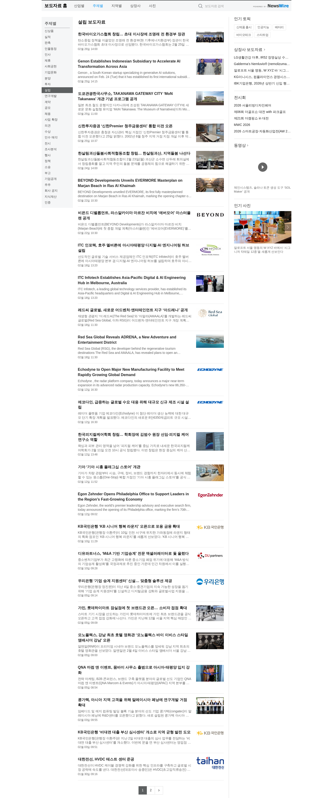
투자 (48, 84)
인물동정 (51, 48)
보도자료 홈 (55, 5)
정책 (48, 161)
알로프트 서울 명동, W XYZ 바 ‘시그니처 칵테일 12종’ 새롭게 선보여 (283, 70)
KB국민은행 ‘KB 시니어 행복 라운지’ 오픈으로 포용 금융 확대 (129, 526)
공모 (48, 107)
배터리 (279, 27)
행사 (48, 155)
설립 (48, 90)
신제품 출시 (244, 27)
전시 (48, 143)
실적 (48, 37)
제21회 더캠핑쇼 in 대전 (251, 118)
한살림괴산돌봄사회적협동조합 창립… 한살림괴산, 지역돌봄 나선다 (134, 153)
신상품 (49, 31)
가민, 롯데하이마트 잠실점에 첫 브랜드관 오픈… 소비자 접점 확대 (132, 608)
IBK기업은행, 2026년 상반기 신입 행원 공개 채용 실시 (273, 83)
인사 (48, 54)
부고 (48, 173)
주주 (48, 185)
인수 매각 (51, 137)
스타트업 (262, 35)
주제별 (98, 6)
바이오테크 (243, 35)
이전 (237, 227)
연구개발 (51, 96)
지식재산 (51, 196)
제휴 (48, 60)
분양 (48, 78)
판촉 (48, 42)
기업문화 (51, 72)
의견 (48, 125)
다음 (287, 227)
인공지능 (263, 27)
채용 (48, 113)
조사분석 (51, 149)
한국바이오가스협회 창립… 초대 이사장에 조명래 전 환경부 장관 (131, 34)
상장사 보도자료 (248, 49)
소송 (48, 167)
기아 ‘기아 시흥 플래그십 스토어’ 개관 (109, 467)
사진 (152, 6)
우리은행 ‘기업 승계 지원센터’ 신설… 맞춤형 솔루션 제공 (125, 581)
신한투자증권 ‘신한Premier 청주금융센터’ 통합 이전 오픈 (125, 126)
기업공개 (51, 179)
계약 (48, 102)
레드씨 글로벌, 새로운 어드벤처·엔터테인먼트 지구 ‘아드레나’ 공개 (133, 310)
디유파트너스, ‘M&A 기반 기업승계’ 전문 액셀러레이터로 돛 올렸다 (133, 553)
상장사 (135, 6)
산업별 (79, 6)
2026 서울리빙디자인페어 (252, 105)
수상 (48, 131)
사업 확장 (51, 119)
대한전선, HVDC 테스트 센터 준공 (106, 759)
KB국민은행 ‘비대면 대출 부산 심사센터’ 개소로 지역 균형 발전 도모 (134, 732)
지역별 (116, 6)
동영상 (240, 145)
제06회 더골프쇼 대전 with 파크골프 (260, 112)
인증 (48, 202)
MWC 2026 (242, 125)
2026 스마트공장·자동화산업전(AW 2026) (264, 131)
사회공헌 (51, 66)
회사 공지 (51, 190)
